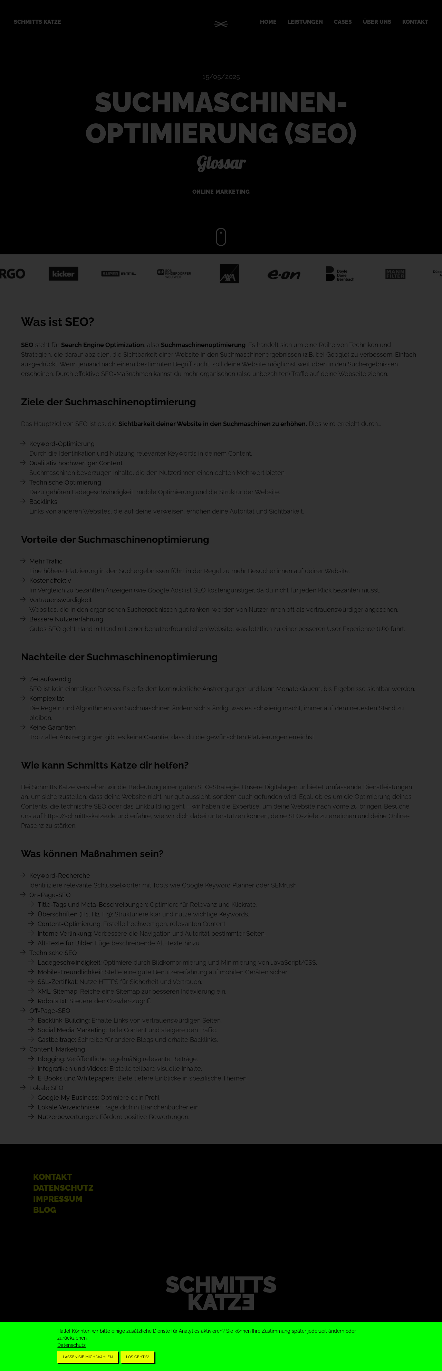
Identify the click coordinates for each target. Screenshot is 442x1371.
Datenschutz (71, 1345)
